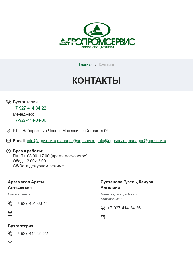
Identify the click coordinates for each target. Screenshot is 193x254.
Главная (86, 64)
